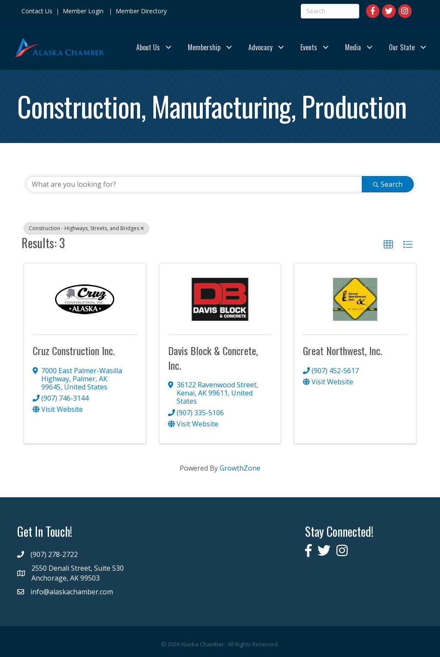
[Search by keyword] (194, 184)
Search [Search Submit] (388, 184)
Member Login (83, 11)
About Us (148, 47)
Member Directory (140, 11)
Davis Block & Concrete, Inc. (213, 358)
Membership (204, 47)
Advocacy (260, 47)
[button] (388, 244)
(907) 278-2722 (54, 554)
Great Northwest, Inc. (342, 350)
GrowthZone (240, 468)
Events (308, 47)
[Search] (330, 11)
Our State (402, 47)
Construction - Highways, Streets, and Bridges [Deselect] (86, 228)
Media (353, 47)
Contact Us (36, 11)
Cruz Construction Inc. (74, 350)
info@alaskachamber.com (72, 591)
